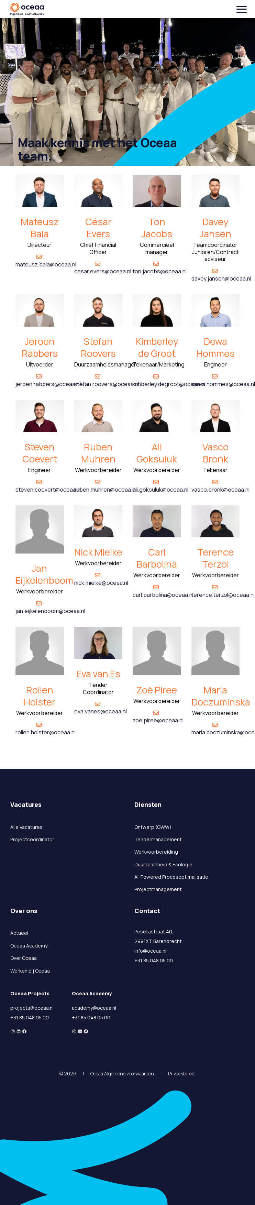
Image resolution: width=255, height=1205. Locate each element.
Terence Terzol (215, 558)
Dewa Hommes (215, 347)
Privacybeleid (182, 1073)
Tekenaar (215, 470)
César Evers (98, 227)
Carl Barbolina (156, 558)
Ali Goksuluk (156, 452)
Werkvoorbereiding (156, 851)
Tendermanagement (158, 839)
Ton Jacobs (157, 227)
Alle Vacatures (26, 827)
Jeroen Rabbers (40, 347)
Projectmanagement (158, 889)
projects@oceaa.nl (32, 1008)
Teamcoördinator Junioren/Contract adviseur (215, 252)
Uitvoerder (39, 364)
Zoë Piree (156, 689)
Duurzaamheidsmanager (105, 364)
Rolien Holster (39, 695)
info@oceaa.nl (150, 950)
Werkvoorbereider (98, 470)
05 (39, 1017)
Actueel (19, 933)
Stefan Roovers (98, 347)
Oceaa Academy (28, 945)
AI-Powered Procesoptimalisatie (171, 877)
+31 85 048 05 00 (153, 960)
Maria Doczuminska (220, 695)
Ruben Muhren (98, 452)
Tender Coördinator (98, 688)
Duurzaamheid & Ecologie (163, 864)
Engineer (215, 364)
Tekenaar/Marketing (159, 364)
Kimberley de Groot (157, 347)
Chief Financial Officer (98, 248)
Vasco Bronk (215, 452)
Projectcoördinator (32, 839)
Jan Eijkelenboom (44, 574)
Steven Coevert (39, 452)
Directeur (39, 245)
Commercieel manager (157, 248)
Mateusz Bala (40, 227)
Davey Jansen (215, 227)
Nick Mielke (98, 552)
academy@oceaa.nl (94, 1008)
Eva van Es (98, 673)
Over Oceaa (23, 958)
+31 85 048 (23, 1017)
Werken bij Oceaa (30, 970)
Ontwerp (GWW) (152, 827)
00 (46, 1017)
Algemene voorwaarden (129, 1073)
